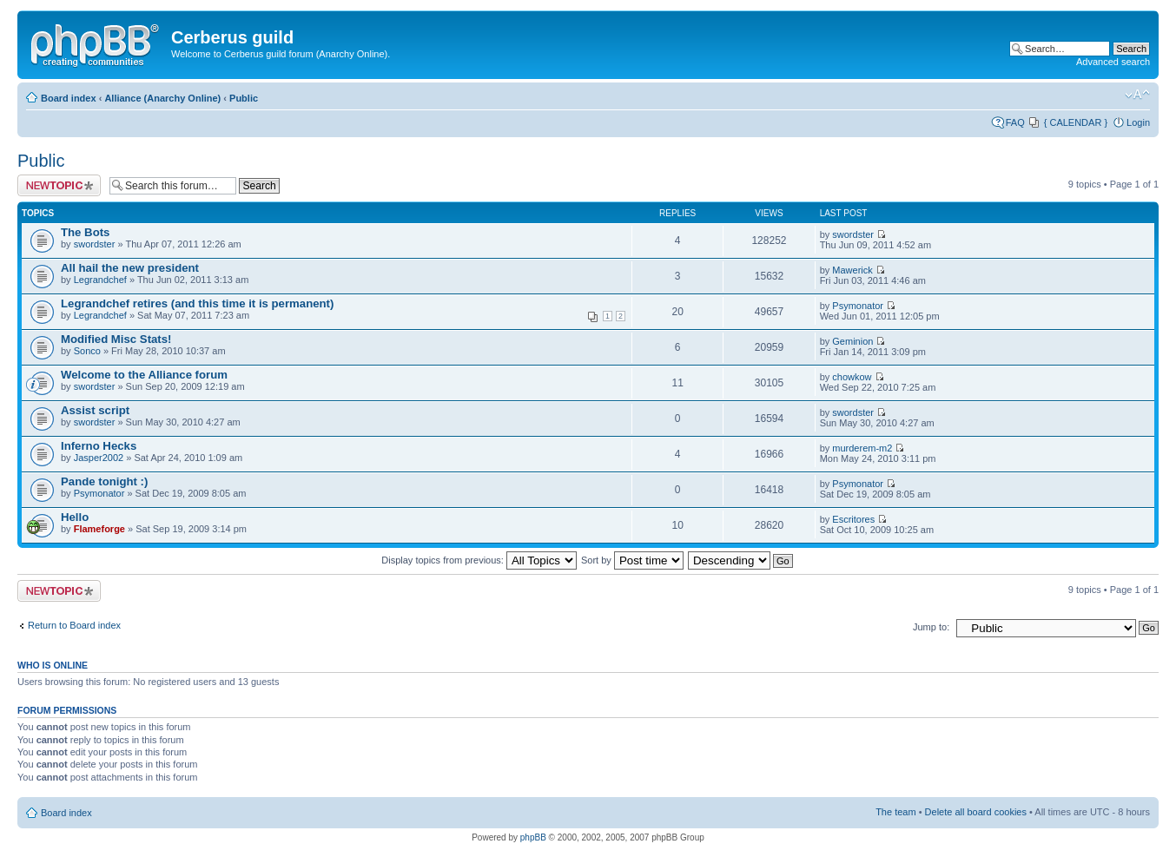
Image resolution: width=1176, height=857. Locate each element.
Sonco (87, 351)
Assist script (95, 410)
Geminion (852, 341)
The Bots (85, 232)
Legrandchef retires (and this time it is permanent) (197, 303)
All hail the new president (130, 267)
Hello (75, 517)
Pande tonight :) (104, 481)
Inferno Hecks (98, 445)
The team (895, 812)
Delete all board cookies (976, 812)
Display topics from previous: (479, 560)
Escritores (853, 519)
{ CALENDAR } (1075, 122)
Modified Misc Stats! (116, 339)
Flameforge (99, 529)
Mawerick (852, 270)
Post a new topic (59, 185)
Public (243, 98)
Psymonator (857, 305)
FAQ (1015, 122)
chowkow (851, 377)
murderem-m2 (862, 448)
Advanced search (1113, 61)
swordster (95, 244)
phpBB (533, 837)
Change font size (1137, 94)
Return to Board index (74, 625)
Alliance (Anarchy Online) (162, 98)
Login (1138, 122)
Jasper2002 (99, 457)
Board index (68, 98)
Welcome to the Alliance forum (144, 374)
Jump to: (931, 627)
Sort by (632, 560)
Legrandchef (100, 279)
